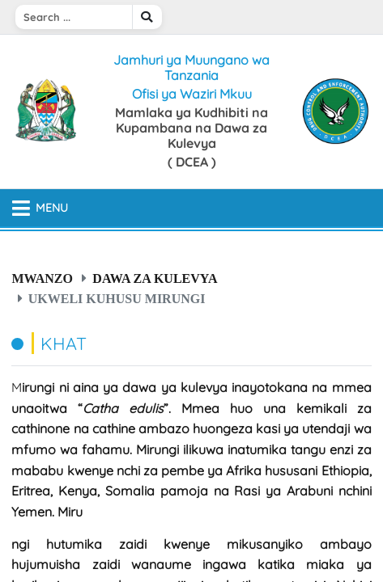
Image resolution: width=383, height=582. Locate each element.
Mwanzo (42, 278)
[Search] (73, 16)
